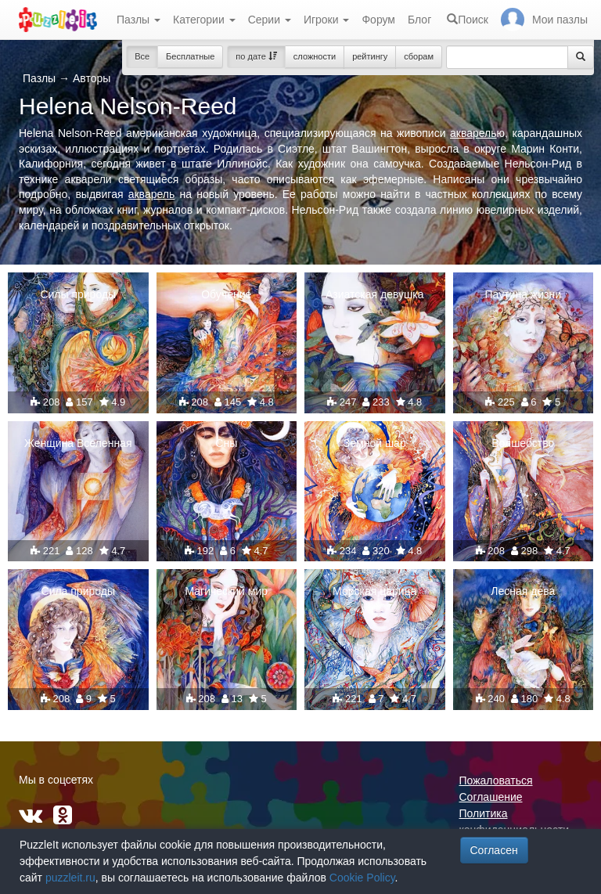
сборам (419, 56)
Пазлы (138, 19)
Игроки (327, 19)
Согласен (494, 850)
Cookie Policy (362, 877)
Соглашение (491, 797)
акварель (473, 133)
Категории (204, 19)
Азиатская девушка (375, 294)
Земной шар (375, 443)
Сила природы (78, 591)
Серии (269, 19)
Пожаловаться (496, 780)
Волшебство (522, 443)
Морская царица (374, 591)
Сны (226, 443)
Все (142, 56)
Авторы (91, 78)
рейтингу (369, 56)
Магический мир (226, 591)
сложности (314, 56)
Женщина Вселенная (77, 443)
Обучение (226, 294)
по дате (256, 56)
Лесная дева (523, 591)
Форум (378, 19)
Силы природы (78, 294)
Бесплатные (190, 56)
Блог (419, 19)
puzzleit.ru (70, 877)
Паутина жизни (523, 294)
